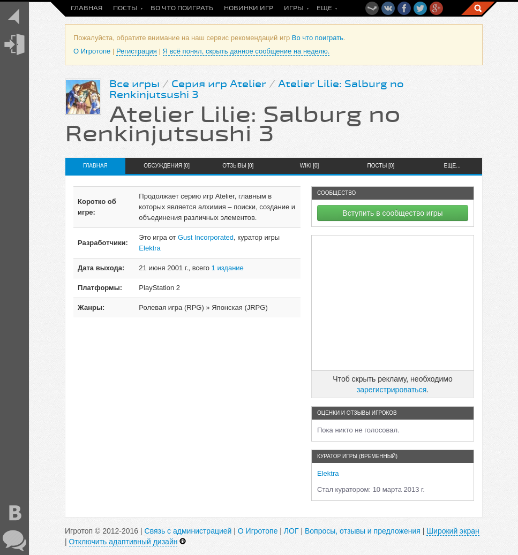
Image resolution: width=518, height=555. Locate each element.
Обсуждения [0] (167, 166)
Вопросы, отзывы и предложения (363, 531)
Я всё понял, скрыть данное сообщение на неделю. (246, 51)
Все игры (134, 84)
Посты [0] (380, 166)
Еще (324, 8)
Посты (125, 8)
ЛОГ (291, 531)
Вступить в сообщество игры (392, 213)
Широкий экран (452, 531)
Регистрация (136, 51)
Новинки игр (248, 8)
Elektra (149, 248)
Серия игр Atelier (218, 84)
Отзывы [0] (237, 166)
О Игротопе (91, 51)
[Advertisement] (392, 303)
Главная (86, 8)
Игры (294, 8)
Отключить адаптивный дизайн (123, 541)
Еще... (452, 166)
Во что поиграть (182, 8)
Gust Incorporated (206, 237)
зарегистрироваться (391, 389)
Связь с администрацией (188, 531)
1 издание (228, 268)
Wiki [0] (309, 166)
